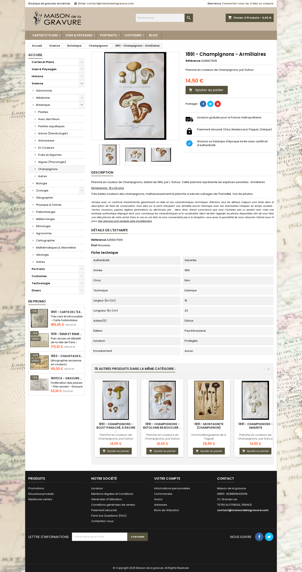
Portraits (108, 35)
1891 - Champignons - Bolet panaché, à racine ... (115, 427)
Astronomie (44, 91)
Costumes (133, 35)
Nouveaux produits (41, 494)
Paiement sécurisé (104, 510)
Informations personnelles (172, 488)
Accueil (35, 54)
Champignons (48, 169)
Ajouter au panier (206, 90)
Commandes (163, 494)
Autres (42, 176)
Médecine (43, 98)
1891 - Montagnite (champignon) (208, 426)
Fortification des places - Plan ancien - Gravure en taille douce (67, 386)
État (94, 245)
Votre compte (167, 478)
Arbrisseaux (46, 141)
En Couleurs (46, 148)
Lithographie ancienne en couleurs (66, 362)
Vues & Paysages (79, 35)
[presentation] (104, 551)
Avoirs (158, 499)
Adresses (160, 505)
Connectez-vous (233, 3)
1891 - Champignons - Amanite (255, 426)
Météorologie (45, 219)
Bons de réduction (166, 510)
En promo (37, 301)
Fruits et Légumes (50, 155)
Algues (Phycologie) (52, 162)
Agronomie (44, 233)
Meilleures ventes (40, 499)
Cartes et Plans (45, 35)
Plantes (43, 112)
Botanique (43, 105)
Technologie (41, 283)
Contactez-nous (102, 521)
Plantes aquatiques (51, 126)
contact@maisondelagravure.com (110, 3)
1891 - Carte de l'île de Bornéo (67, 312)
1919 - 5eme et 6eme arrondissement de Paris (67, 334)
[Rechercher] (164, 18)
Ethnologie (43, 226)
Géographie (44, 198)
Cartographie (45, 240)
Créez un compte (261, 3)
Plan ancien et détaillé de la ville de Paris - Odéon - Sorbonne (66, 342)
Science (37, 83)
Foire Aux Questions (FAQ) (108, 516)
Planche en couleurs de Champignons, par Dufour (115, 437)
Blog (153, 35)
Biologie (41, 183)
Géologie (42, 255)
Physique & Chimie (48, 205)
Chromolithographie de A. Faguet (209, 437)
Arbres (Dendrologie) (53, 133)
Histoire (37, 76)
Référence (193, 61)
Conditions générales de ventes (113, 505)
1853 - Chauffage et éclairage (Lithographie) (67, 356)
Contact (225, 478)
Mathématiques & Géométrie (56, 248)
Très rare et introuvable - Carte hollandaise (67, 318)
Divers (36, 290)
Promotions (36, 488)
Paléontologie (45, 212)
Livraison (97, 488)
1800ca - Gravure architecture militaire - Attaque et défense (67, 378)
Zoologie (42, 190)
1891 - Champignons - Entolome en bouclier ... (162, 426)
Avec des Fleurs (49, 119)
